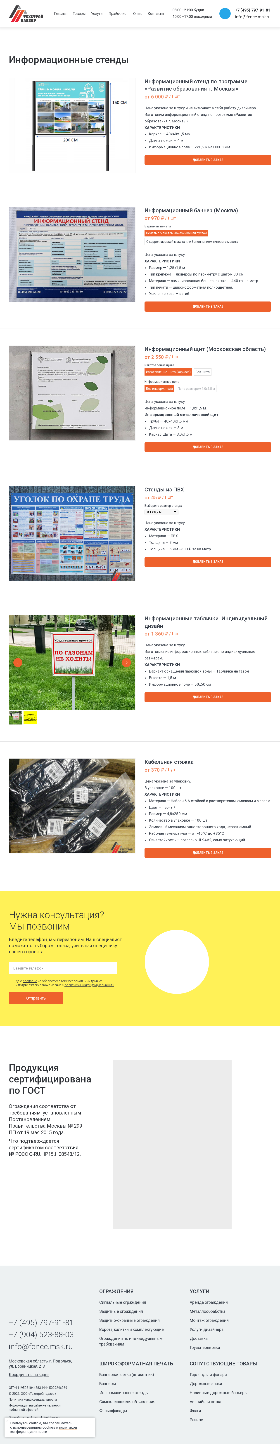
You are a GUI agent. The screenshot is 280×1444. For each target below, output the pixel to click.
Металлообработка (207, 1311)
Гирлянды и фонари (208, 1374)
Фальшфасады (113, 1410)
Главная (60, 14)
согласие (30, 981)
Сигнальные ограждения (122, 1302)
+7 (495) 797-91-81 (252, 10)
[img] (26, 13)
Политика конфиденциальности (33, 1399)
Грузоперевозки (205, 1347)
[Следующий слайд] (126, 662)
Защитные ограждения (121, 1311)
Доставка (199, 1338)
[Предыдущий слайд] (17, 662)
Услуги (96, 14)
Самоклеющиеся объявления (127, 1401)
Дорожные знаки (206, 1383)
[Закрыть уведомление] (49, 1421)
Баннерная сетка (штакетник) (126, 1374)
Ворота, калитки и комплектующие (131, 1329)
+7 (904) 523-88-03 (41, 1334)
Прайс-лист (118, 14)
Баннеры (107, 1383)
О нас (137, 14)
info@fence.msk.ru (253, 16)
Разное (196, 1419)
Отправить (36, 998)
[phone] (63, 968)
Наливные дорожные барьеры (219, 1392)
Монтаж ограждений (209, 1320)
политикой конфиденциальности (89, 985)
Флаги (195, 1410)
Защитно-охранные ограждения (129, 1320)
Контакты (156, 14)
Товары (79, 14)
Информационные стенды (124, 1392)
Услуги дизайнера (206, 1329)
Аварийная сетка (205, 1401)
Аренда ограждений (209, 1302)
